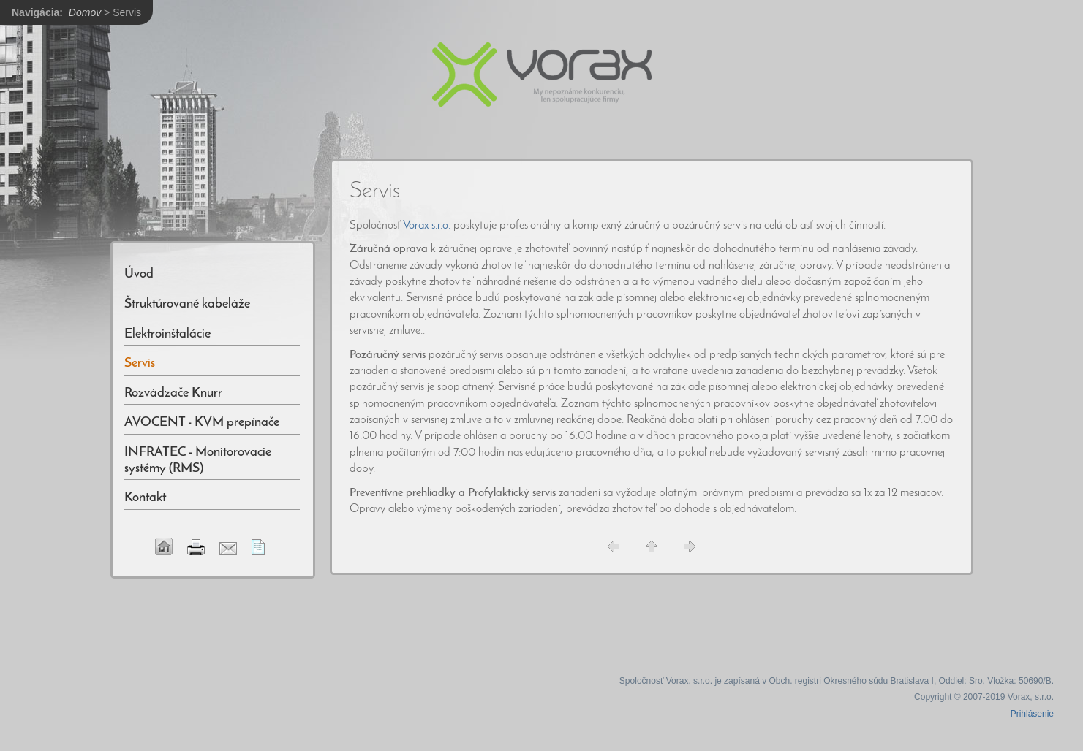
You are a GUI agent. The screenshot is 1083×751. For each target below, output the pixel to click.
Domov (85, 12)
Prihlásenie (1032, 714)
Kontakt (145, 498)
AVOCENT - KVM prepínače (201, 423)
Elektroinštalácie (167, 334)
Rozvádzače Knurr (173, 393)
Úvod (139, 274)
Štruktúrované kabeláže (187, 304)
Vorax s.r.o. (426, 226)
